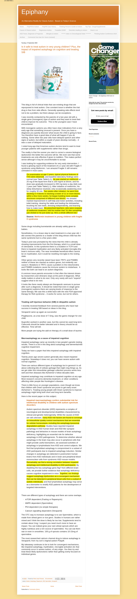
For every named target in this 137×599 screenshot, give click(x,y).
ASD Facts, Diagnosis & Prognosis (31, 34)
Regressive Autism (45, 30)
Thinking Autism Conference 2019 (105, 34)
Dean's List (94, 30)
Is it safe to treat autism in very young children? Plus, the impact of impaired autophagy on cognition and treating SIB (50, 49)
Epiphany (34, 11)
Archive (22, 37)
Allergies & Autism (52, 34)
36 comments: (49, 578)
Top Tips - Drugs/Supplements (95, 27)
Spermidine (48, 581)
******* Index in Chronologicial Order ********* (76, 34)
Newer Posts (25, 586)
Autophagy (33, 581)
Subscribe (102, 121)
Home (22, 27)
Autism (28, 581)
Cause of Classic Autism (28, 30)
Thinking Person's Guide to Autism (70, 27)
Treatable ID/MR (60, 30)
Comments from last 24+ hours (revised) (41, 37)
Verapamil (54, 581)
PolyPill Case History (49, 27)
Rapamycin (39, 581)
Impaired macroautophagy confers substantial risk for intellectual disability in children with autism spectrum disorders (52, 402)
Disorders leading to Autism (78, 30)
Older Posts (78, 586)
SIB (44, 581)
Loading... (92, 136)
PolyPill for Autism (33, 27)
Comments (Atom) (34, 589)
